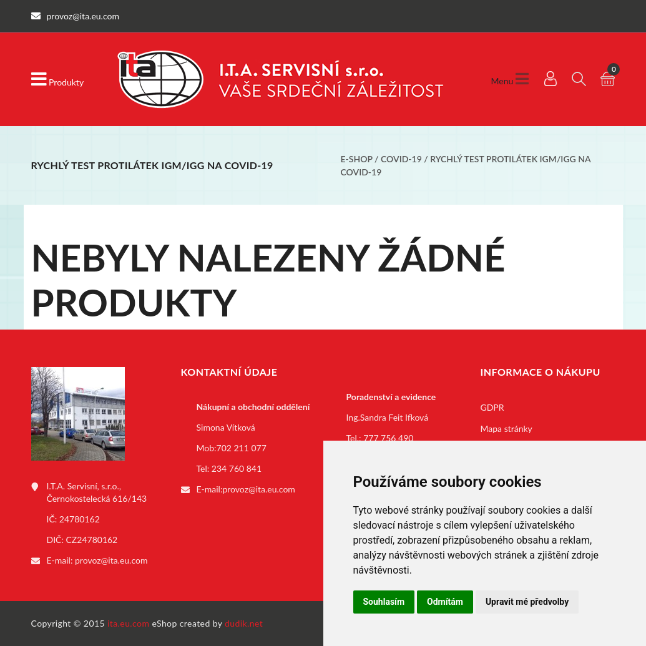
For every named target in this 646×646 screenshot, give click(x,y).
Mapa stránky (506, 428)
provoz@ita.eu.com (111, 560)
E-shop (357, 159)
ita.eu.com (128, 623)
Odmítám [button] (445, 602)
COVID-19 (401, 159)
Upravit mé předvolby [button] (527, 602)
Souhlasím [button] (384, 602)
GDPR (492, 407)
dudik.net (244, 623)
